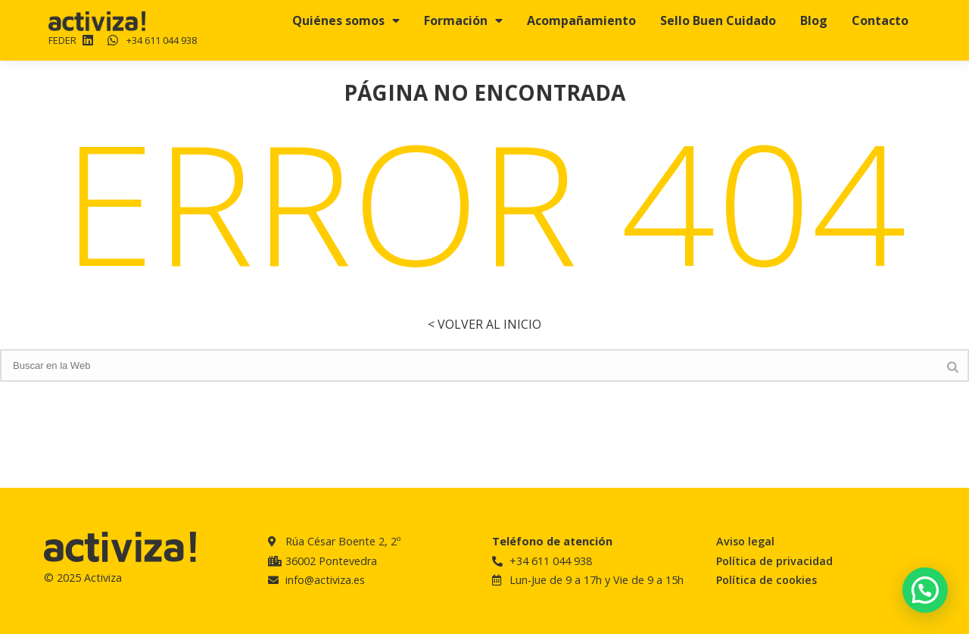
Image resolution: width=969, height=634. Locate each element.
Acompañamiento (581, 20)
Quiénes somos (346, 20)
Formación (463, 20)
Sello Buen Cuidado (718, 20)
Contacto (880, 20)
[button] (925, 590)
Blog (813, 20)
